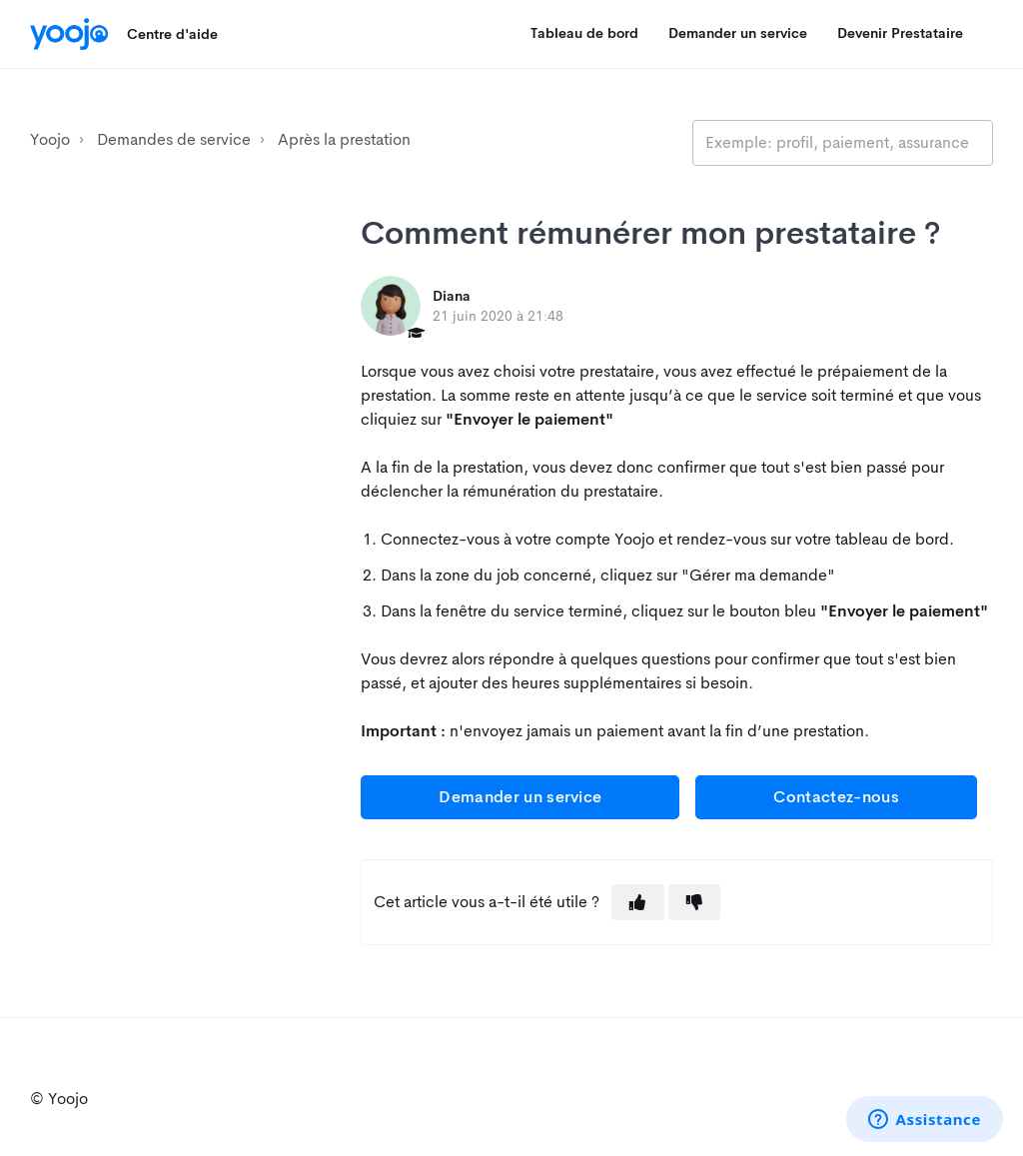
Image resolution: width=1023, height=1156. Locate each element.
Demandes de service (174, 139)
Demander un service (737, 33)
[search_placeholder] (842, 143)
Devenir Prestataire (900, 33)
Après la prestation (344, 139)
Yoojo (50, 139)
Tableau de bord (584, 33)
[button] (637, 902)
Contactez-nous (835, 796)
